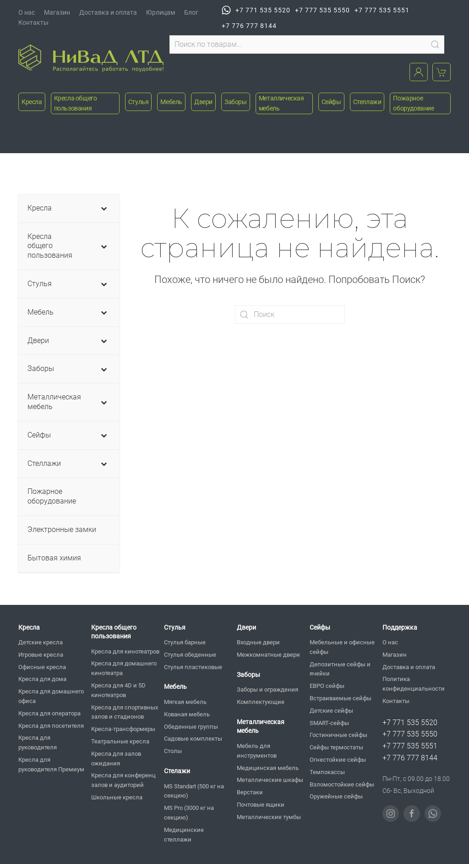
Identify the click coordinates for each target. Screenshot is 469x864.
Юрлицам (160, 12)
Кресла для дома (42, 679)
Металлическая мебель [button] (281, 103)
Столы (173, 751)
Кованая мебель (187, 714)
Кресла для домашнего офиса (51, 696)
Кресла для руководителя (37, 742)
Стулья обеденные (190, 654)
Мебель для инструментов (257, 750)
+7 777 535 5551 (381, 10)
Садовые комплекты (193, 738)
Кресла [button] (32, 101)
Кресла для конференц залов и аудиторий (123, 780)
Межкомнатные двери (268, 654)
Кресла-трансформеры (123, 729)
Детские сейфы (331, 710)
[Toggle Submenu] (103, 208)
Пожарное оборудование (413, 103)
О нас (26, 12)
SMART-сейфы (329, 723)
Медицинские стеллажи (184, 834)
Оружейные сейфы (336, 796)
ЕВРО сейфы (327, 685)
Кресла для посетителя (51, 725)
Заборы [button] (235, 101)
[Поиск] (290, 314)
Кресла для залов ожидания (116, 758)
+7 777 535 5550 (322, 10)
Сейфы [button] (331, 101)
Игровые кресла (40, 654)
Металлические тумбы (269, 817)
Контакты (33, 22)
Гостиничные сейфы (338, 734)
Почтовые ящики (260, 804)
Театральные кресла (120, 741)
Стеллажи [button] (367, 101)
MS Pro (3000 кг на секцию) (189, 812)
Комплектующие (260, 701)
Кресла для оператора (49, 713)
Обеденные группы (191, 726)
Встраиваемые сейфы (340, 698)
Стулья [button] (138, 101)
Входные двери (258, 642)
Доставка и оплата (108, 12)
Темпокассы (327, 772)
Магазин (57, 12)
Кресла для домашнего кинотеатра (124, 668)
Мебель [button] (171, 101)
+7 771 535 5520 (256, 10)
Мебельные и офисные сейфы (342, 647)
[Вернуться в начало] (91, 58)
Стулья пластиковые (193, 667)
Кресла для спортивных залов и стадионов (124, 712)
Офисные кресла (42, 667)
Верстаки (250, 792)
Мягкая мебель (185, 701)
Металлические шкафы (270, 779)
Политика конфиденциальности (413, 684)
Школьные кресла (116, 797)
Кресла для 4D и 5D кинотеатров (118, 690)
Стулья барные (185, 642)
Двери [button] (203, 101)
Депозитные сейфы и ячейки (340, 669)
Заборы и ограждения (267, 689)
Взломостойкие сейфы (342, 784)
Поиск (435, 44)
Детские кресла (40, 642)
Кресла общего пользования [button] (75, 103)
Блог (191, 12)
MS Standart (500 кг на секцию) (194, 791)
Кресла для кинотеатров (125, 651)
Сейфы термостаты (336, 747)
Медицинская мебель (268, 767)
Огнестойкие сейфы (338, 759)
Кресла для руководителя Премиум (51, 764)
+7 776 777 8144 (249, 25)
